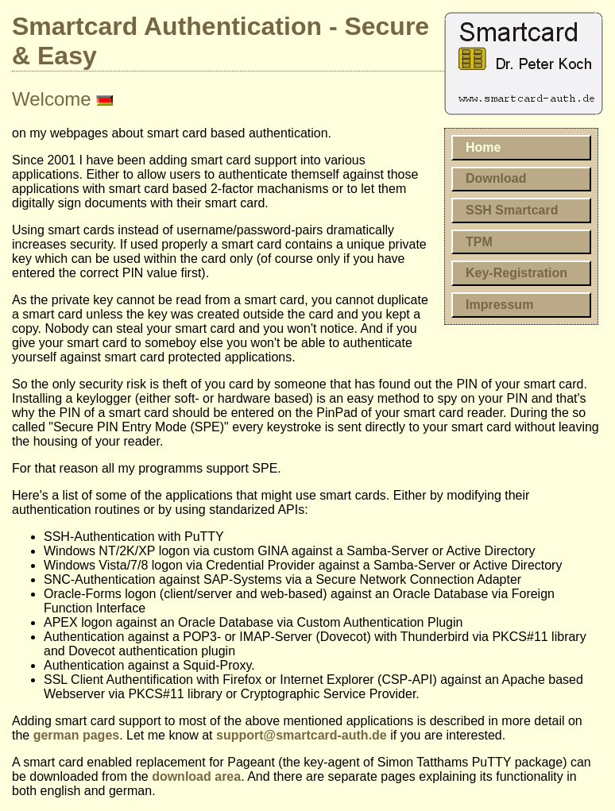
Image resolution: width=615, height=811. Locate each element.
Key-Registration (516, 273)
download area (196, 776)
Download (496, 178)
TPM (479, 242)
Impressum (499, 304)
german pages (76, 735)
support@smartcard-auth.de (301, 735)
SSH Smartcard (512, 210)
